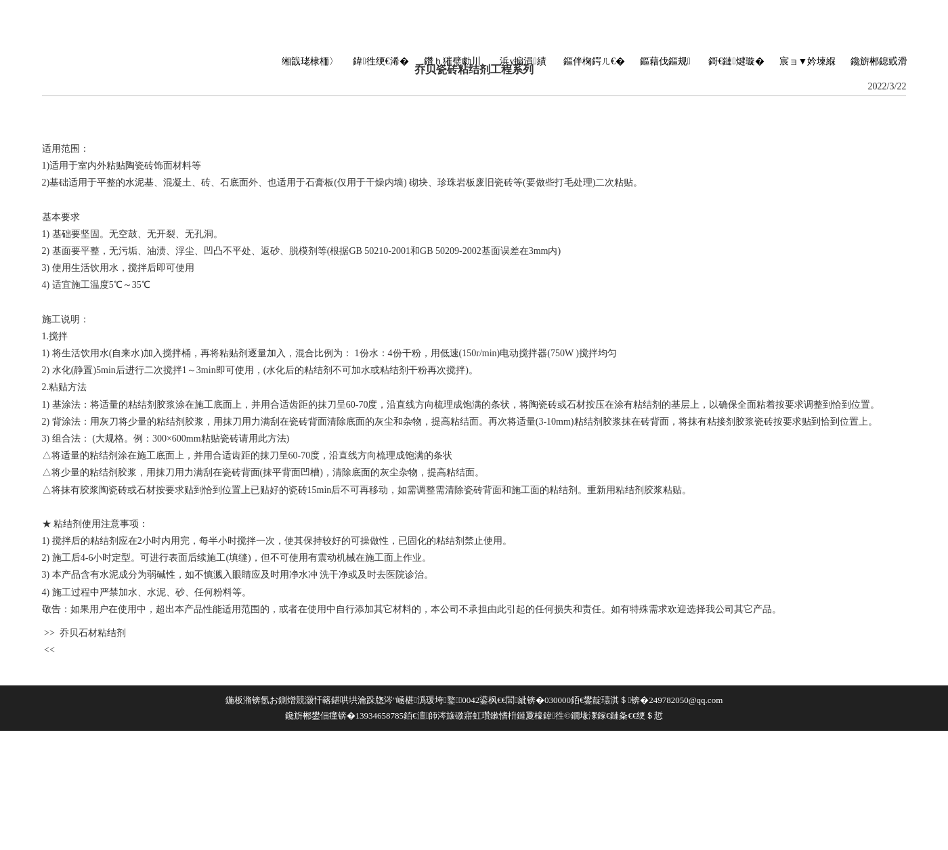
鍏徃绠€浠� (380, 61)
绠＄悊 (650, 715)
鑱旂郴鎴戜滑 (878, 61)
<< (48, 650)
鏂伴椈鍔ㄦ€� (594, 61)
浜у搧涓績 (523, 61)
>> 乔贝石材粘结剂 (84, 633)
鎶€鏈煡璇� (736, 61)
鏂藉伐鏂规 (665, 61)
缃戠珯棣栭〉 (310, 61)
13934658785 (380, 715)
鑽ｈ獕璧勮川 (452, 61)
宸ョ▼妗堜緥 (807, 61)
